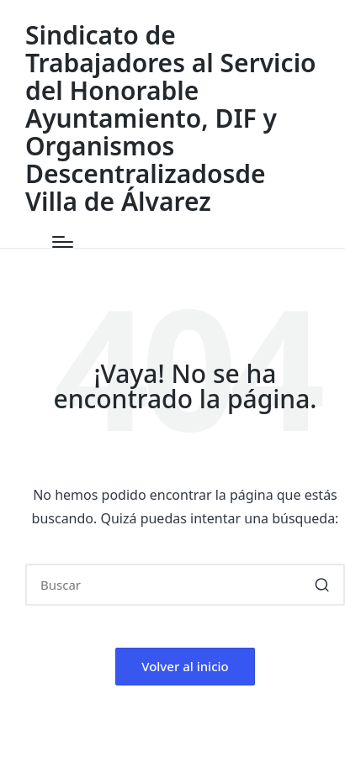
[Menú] (62, 242)
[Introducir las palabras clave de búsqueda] (185, 585)
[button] (321, 585)
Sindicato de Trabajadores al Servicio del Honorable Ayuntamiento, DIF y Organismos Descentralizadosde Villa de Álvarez (170, 118)
